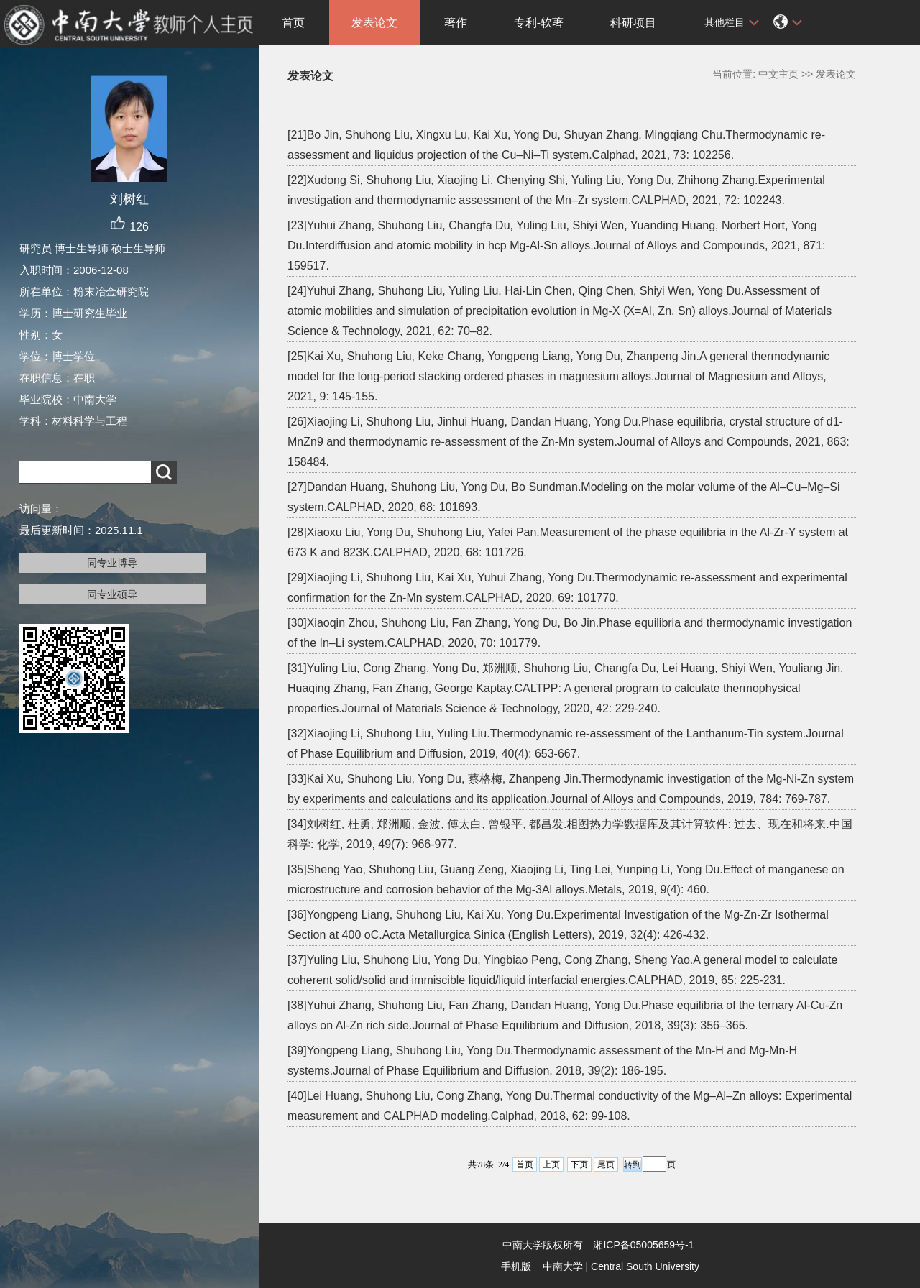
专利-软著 (539, 23)
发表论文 (374, 23)
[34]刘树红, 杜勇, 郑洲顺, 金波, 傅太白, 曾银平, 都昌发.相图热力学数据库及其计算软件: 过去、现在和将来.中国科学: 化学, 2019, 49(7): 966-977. (570, 834)
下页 (579, 1164)
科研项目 (633, 23)
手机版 (516, 1266)
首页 (293, 23)
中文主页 (778, 74)
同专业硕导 (112, 594)
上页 (551, 1164)
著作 (455, 23)
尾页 (606, 1164)
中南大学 (563, 1266)
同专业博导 (112, 563)
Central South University (645, 1266)
